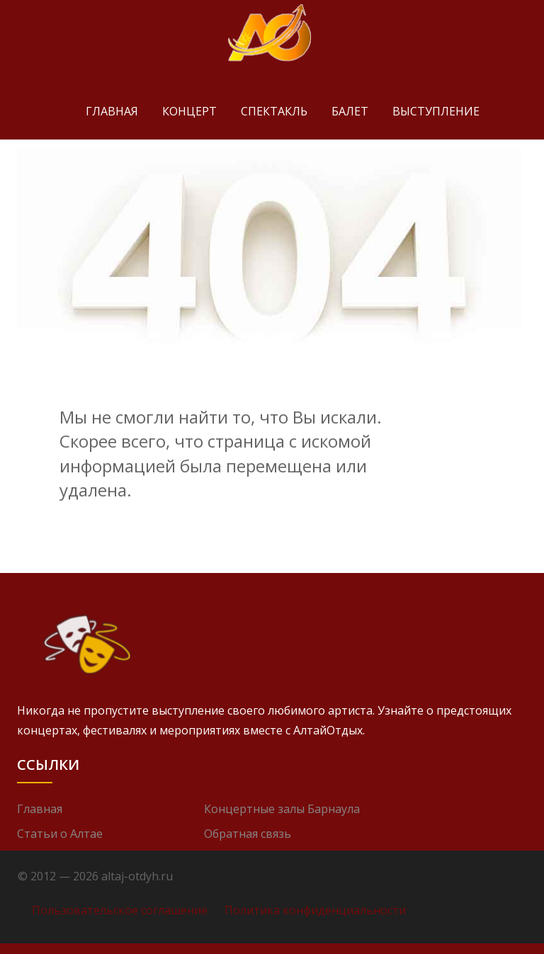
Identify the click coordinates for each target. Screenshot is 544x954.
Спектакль (274, 111)
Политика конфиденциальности (315, 910)
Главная (112, 111)
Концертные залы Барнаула (282, 809)
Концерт (189, 111)
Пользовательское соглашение (120, 910)
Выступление (436, 111)
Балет (350, 111)
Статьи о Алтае (60, 833)
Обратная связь (247, 833)
